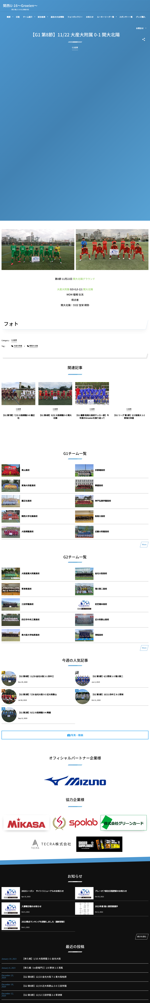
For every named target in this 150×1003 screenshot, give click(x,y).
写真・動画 (77, 735)
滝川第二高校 (101, 588)
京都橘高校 (100, 470)
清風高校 (99, 634)
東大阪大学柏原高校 (30, 634)
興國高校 (99, 485)
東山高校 (25, 470)
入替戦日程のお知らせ (31, 906)
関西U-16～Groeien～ (20, 5)
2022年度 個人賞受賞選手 (106, 906)
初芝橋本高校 (101, 604)
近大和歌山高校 (102, 619)
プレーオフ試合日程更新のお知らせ (111, 891)
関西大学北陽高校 (29, 516)
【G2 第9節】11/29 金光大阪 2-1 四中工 (36, 676)
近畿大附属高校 (102, 531)
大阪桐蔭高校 (27, 531)
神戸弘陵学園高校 (103, 500)
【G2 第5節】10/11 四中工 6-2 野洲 (107, 694)
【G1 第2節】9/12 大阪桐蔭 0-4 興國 (34, 712)
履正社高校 (26, 500)
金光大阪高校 (101, 573)
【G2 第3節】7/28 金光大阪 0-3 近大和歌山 (37, 694)
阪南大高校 (100, 516)
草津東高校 (26, 588)
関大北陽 (88, 289)
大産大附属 (63, 289)
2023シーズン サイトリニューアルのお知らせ (42, 891)
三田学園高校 (27, 604)
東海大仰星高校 (28, 485)
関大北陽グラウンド (84, 279)
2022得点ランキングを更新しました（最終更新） (43, 921)
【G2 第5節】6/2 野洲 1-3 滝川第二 (107, 676)
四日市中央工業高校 (30, 619)
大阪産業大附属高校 (30, 573)
